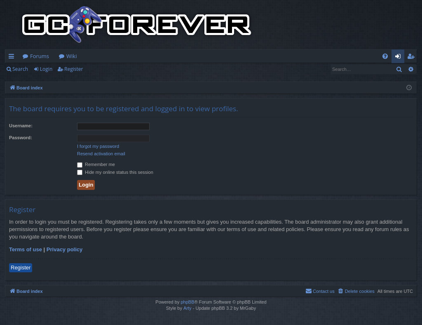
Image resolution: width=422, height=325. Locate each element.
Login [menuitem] (399, 57)
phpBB (187, 301)
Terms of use (25, 249)
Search (20, 68)
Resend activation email (101, 153)
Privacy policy (64, 249)
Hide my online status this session (115, 172)
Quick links (13, 57)
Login (46, 68)
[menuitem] (385, 56)
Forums (39, 56)
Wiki (71, 56)
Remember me (96, 164)
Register (73, 68)
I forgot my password (98, 146)
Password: (20, 137)
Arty (187, 308)
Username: (21, 125)
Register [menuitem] (412, 57)
